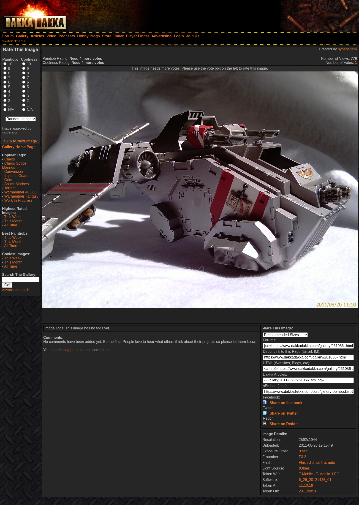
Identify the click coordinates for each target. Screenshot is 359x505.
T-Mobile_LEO (327, 474)
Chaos (9, 159)
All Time (10, 225)
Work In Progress (18, 200)
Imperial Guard (16, 176)
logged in (72, 350)
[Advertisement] (297, 15)
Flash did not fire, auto (317, 462)
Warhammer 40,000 (20, 192)
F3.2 (302, 457)
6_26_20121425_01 (315, 480)
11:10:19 (306, 485)
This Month (13, 221)
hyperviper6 (347, 49)
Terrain (9, 188)
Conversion (13, 172)
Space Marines (16, 184)
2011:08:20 (308, 491)
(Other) (304, 468)
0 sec (303, 451)
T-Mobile (306, 474)
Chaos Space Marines (14, 165)
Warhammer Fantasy (21, 196)
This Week (12, 217)
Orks (8, 180)
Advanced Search (15, 290)
